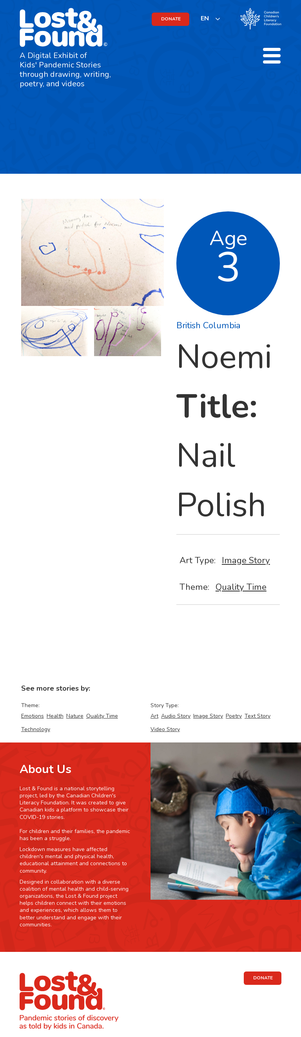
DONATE (171, 19)
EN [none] (205, 18)
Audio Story (175, 716)
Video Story (165, 729)
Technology (35, 729)
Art (154, 716)
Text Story (257, 716)
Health (55, 716)
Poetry (234, 716)
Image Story (246, 560)
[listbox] (211, 18)
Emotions (32, 716)
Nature (74, 716)
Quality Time (241, 587)
